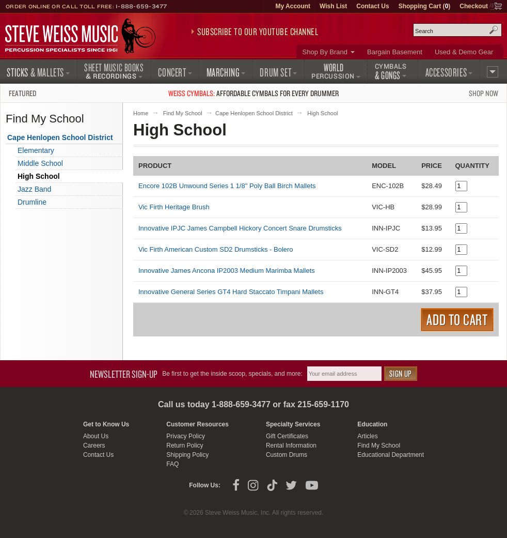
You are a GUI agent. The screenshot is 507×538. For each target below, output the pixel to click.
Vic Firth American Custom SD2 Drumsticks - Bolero (215, 249)
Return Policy (184, 445)
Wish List (333, 6)
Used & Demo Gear (464, 52)
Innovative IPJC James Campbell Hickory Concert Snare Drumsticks (240, 228)
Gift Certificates (287, 436)
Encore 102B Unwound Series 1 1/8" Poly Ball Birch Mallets (227, 186)
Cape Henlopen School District (254, 113)
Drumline (32, 202)
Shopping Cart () (425, 6)
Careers (94, 445)
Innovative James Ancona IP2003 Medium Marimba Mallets (226, 270)
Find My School (182, 113)
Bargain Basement (394, 52)
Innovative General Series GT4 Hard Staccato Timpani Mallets (230, 292)
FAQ (172, 464)
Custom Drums (286, 454)
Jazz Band (34, 189)
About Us (95, 436)
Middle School (40, 163)
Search (493, 30)
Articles (367, 436)
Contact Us (372, 6)
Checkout (474, 6)
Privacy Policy (185, 436)
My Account (292, 6)
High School (39, 176)
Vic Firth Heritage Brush (174, 207)
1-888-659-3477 (141, 6)
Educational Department (390, 454)
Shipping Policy (187, 454)
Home (140, 113)
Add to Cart (457, 319)
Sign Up (400, 373)
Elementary (36, 150)
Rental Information (291, 445)
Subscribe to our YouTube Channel (257, 31)
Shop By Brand (325, 52)
